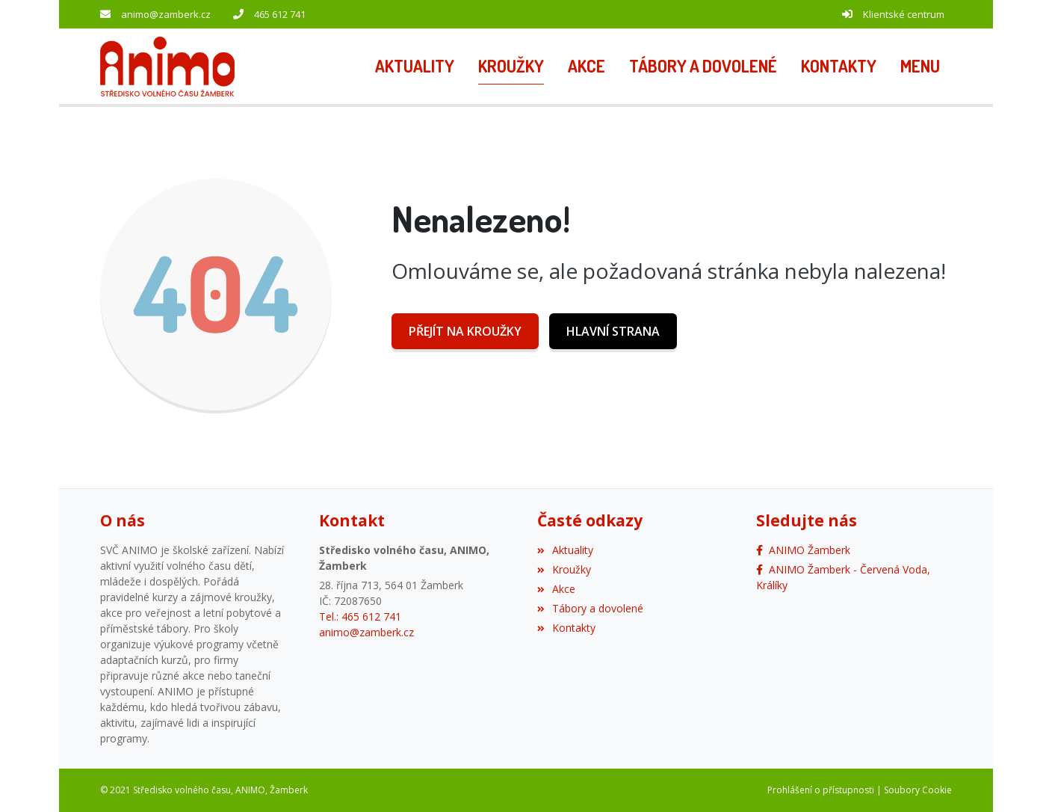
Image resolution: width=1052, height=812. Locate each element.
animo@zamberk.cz (166, 14)
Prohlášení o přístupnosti (820, 790)
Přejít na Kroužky (465, 331)
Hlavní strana (613, 331)
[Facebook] (803, 550)
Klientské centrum (903, 14)
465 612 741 (280, 14)
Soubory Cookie (918, 790)
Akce (556, 589)
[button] (920, 66)
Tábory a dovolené (590, 608)
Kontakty (566, 628)
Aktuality (565, 550)
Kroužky (564, 569)
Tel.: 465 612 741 (360, 616)
